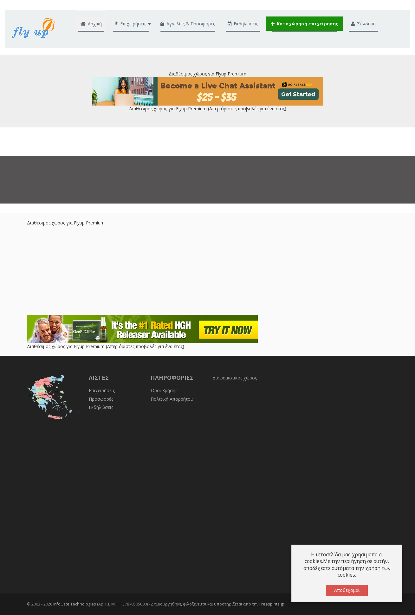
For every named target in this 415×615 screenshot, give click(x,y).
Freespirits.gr (271, 604)
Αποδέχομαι (347, 590)
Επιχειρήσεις (102, 390)
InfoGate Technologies (74, 604)
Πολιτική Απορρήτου (172, 399)
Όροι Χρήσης (164, 390)
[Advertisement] (207, 270)
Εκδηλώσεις (101, 407)
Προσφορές (101, 399)
